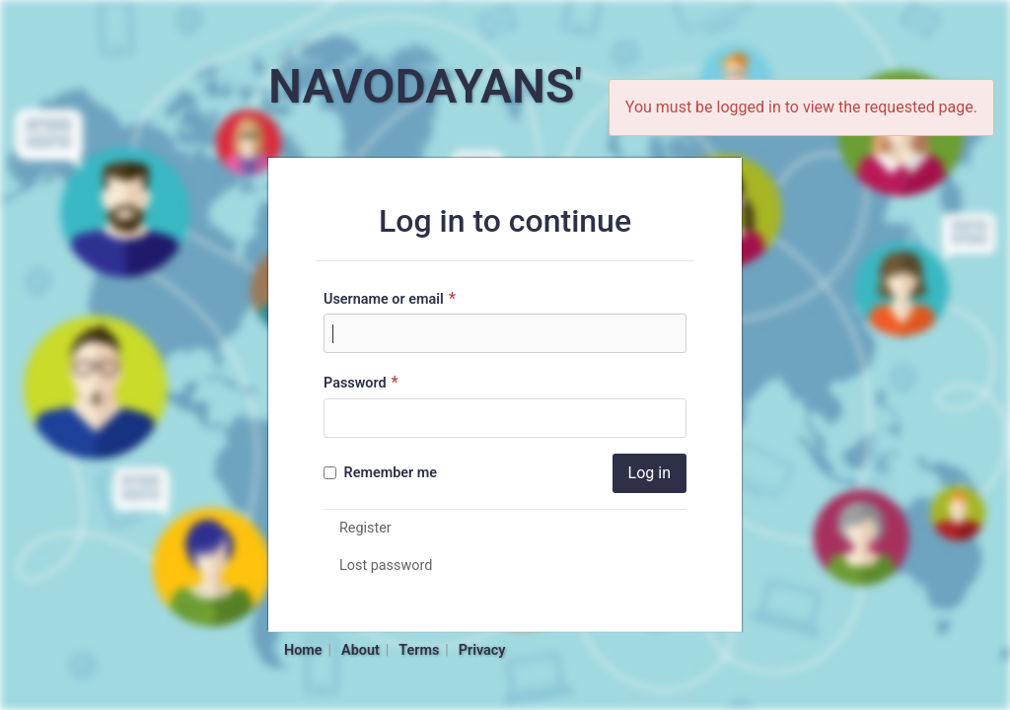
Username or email (392, 298)
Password (363, 382)
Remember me (380, 472)
